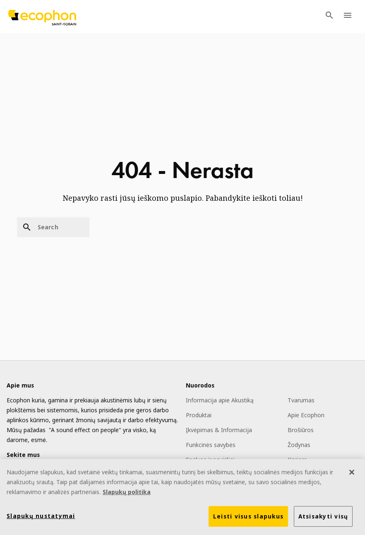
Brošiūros (301, 430)
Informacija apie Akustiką (220, 400)
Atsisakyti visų (323, 517)
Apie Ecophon (306, 415)
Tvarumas (301, 400)
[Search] (53, 227)
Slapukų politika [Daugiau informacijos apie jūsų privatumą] (127, 493)
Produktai (198, 415)
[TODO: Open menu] (348, 16)
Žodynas (299, 445)
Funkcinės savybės (210, 445)
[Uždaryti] (352, 473)
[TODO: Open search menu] (329, 16)
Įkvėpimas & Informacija (219, 430)
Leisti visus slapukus (248, 517)
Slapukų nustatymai (41, 517)
